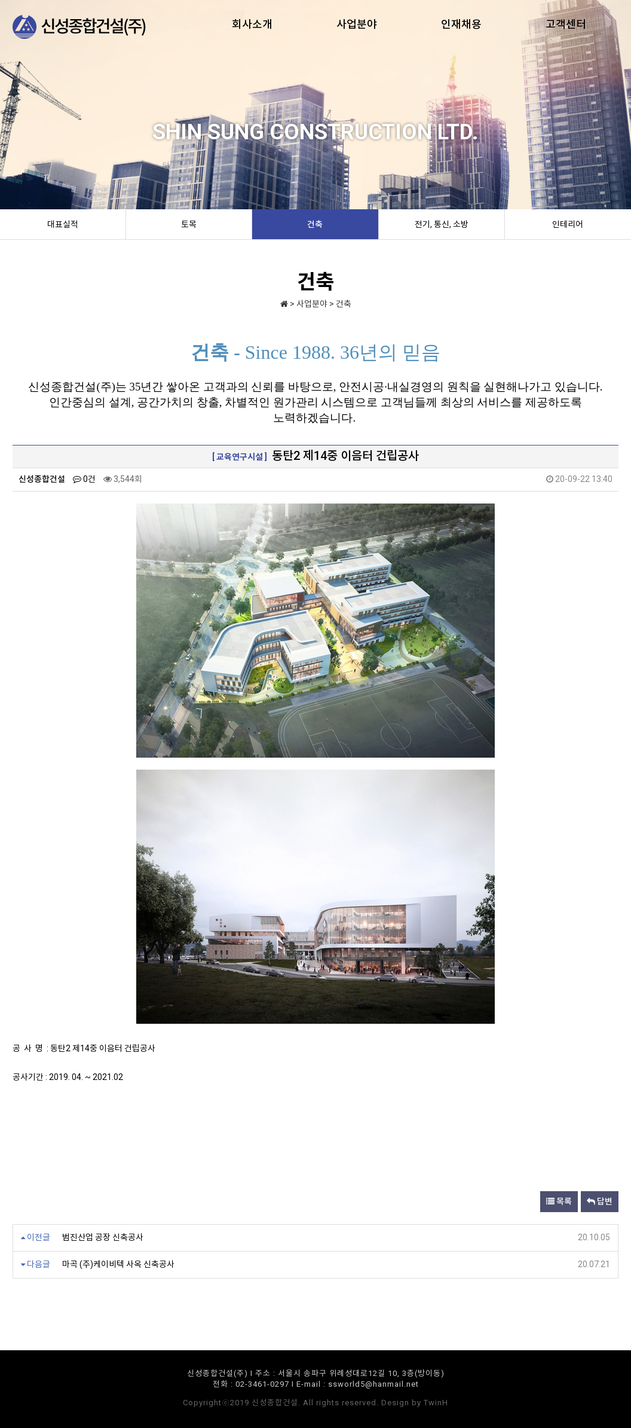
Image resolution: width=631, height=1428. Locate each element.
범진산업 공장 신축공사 (102, 1237)
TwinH (436, 1402)
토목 (189, 224)
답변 (599, 1201)
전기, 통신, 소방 (441, 224)
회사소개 (252, 24)
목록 (559, 1201)
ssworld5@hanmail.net (373, 1384)
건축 (315, 224)
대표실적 (62, 224)
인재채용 (461, 24)
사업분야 (356, 24)
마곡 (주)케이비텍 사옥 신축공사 (118, 1264)
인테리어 (567, 224)
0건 (84, 479)
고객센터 (566, 24)
